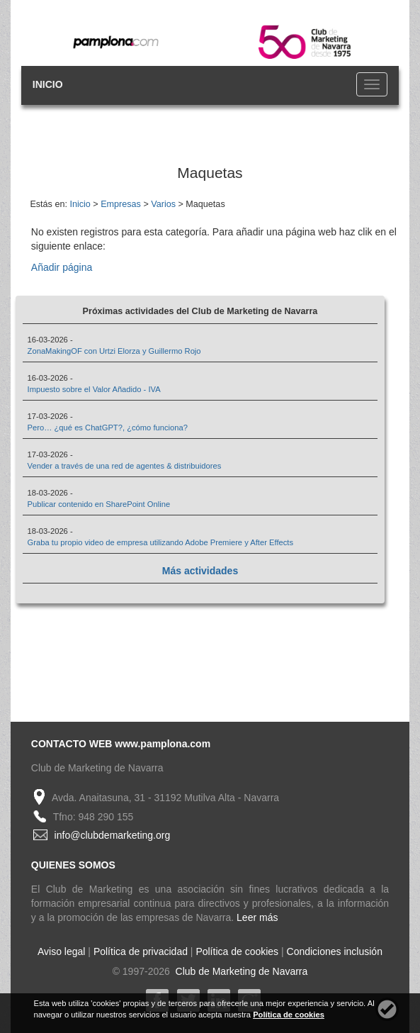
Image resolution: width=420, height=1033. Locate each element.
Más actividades (200, 570)
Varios (163, 204)
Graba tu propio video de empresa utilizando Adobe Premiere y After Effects (160, 542)
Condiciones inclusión (334, 951)
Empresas (121, 204)
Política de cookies (236, 951)
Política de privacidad (140, 951)
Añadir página (61, 267)
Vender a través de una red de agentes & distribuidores (125, 466)
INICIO (48, 84)
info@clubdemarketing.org (113, 835)
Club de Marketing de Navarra (240, 971)
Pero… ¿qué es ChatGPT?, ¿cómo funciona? (108, 427)
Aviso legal (61, 951)
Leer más (257, 917)
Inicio (79, 204)
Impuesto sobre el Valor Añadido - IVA (94, 389)
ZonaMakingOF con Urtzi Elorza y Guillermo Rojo (114, 351)
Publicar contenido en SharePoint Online (99, 504)
